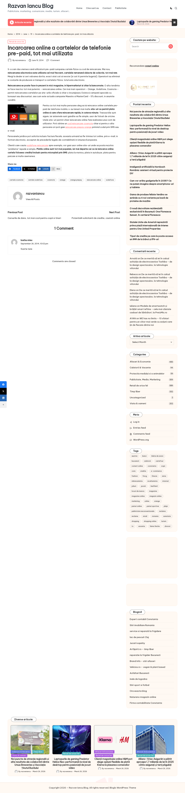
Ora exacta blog (138, 691)
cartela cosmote (16, 180)
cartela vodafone (35, 180)
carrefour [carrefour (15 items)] (159, 461)
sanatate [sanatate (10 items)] (167, 516)
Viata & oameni (138, 403)
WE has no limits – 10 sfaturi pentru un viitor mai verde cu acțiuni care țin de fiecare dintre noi (151, 321)
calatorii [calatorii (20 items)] (147, 461)
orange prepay (76, 180)
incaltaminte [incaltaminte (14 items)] (152, 481)
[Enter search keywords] (152, 46)
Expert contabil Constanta (144, 619)
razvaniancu (35, 193)
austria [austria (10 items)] (134, 456)
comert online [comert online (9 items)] (137, 466)
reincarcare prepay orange (78, 127)
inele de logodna (138, 679)
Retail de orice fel (16, 42)
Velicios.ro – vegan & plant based (147, 667)
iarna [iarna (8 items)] (164, 476)
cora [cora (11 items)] (133, 471)
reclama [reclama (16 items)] (162, 511)
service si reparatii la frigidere (145, 631)
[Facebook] (14, 169)
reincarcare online (94, 180)
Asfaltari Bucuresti (139, 673)
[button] (33, 199)
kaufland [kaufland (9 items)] (154, 486)
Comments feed (141, 433)
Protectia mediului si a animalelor (147, 373)
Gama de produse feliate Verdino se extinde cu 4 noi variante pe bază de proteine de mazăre (149, 197)
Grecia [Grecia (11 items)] (154, 476)
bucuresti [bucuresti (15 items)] (135, 461)
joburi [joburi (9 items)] (134, 486)
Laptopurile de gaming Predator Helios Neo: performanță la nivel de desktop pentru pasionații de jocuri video (150, 128)
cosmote (51, 180)
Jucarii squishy (137, 643)
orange (62, 180)
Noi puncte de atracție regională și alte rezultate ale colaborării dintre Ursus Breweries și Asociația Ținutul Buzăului (85, 21)
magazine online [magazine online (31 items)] (138, 496)
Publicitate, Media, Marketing (145, 379)
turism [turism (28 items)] (163, 521)
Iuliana (133, 306)
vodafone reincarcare (37, 145)
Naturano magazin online (143, 697)
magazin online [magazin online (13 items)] (155, 496)
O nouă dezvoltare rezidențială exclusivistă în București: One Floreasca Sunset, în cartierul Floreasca (150, 211)
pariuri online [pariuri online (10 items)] (137, 506)
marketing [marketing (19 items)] (136, 501)
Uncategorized (138, 397)
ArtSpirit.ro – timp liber (142, 649)
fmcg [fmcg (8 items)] (145, 476)
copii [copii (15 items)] (163, 466)
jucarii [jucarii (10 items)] (143, 486)
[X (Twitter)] (29, 169)
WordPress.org (141, 439)
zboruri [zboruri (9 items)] (167, 526)
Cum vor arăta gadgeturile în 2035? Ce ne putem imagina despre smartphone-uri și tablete (152, 184)
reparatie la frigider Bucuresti (145, 655)
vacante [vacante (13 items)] (141, 526)
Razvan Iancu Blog (30, 6)
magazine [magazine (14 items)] (153, 491)
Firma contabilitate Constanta (146, 703)
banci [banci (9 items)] (144, 456)
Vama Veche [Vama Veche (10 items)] (155, 526)
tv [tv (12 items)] (132, 526)
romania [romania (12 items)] (155, 516)
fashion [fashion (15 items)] (135, 476)
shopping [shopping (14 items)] (135, 521)
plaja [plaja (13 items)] (166, 506)
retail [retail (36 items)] (145, 516)
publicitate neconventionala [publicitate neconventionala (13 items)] (143, 511)
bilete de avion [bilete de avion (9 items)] (157, 456)
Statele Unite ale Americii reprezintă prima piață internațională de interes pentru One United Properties (149, 225)
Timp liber (135, 391)
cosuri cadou (152, 65)
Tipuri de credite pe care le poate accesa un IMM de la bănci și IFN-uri (151, 238)
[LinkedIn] (43, 169)
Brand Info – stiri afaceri (142, 661)
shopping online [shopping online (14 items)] (150, 521)
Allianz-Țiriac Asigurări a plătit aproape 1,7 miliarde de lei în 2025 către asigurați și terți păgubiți (151, 156)
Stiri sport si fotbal (139, 685)
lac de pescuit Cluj (139, 637)
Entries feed (139, 427)
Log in (136, 421)
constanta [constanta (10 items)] (152, 466)
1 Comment (53, 60)
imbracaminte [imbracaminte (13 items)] (137, 481)
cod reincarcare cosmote (80, 123)
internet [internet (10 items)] (165, 481)
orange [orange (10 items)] (157, 501)
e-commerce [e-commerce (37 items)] (156, 471)
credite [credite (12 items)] (143, 471)
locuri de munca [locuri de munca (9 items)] (138, 491)
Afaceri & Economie (140, 361)
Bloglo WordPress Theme (123, 787)
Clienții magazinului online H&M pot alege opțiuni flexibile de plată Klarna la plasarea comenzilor (151, 142)
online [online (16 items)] (147, 501)
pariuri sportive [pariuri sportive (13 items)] (153, 506)
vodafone (110, 180)
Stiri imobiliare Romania (142, 625)
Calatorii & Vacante (140, 367)
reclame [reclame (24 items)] (135, 516)
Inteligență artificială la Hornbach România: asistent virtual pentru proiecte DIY (151, 170)
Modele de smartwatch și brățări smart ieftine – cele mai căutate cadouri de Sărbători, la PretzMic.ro (150, 309)
